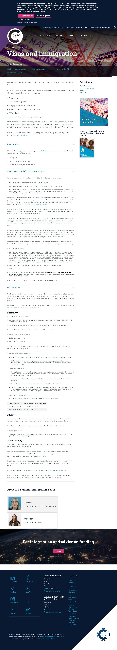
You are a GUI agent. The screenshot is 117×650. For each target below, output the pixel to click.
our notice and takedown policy (49, 637)
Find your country (38, 69)
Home (9, 48)
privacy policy (49, 639)
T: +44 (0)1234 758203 (87, 89)
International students (20, 48)
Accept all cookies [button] (26, 16)
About (72, 35)
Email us (83, 92)
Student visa (44, 151)
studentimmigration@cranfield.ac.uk (36, 204)
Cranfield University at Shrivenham (54, 597)
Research (59, 35)
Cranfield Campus (52, 575)
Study (32, 35)
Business (45, 35)
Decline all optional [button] (43, 16)
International (86, 35)
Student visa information (16, 69)
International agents (14, 73)
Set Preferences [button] (25, 19)
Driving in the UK (62, 69)
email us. (24, 135)
